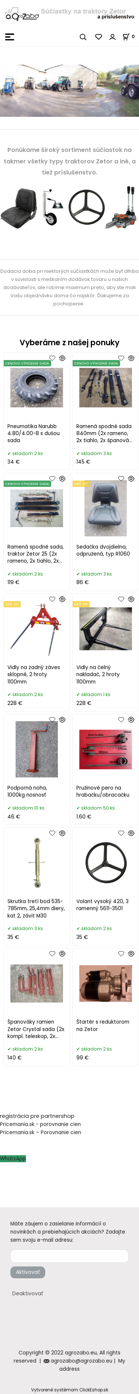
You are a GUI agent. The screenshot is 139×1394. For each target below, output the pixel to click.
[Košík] (130, 36)
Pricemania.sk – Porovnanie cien (40, 1132)
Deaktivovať (27, 1293)
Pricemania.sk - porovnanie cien (40, 1124)
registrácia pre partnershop (37, 1116)
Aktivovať (28, 1272)
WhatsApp (13, 1158)
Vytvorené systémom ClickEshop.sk (69, 1390)
